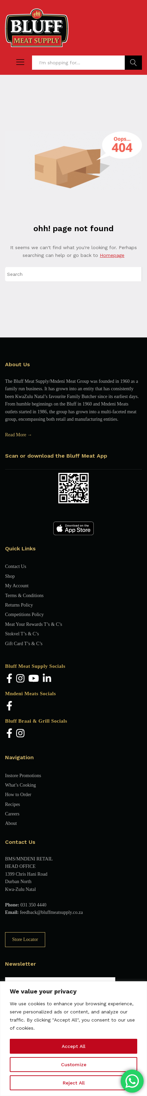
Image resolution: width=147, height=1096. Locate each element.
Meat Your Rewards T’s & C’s (33, 624)
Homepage (112, 255)
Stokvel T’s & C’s (22, 633)
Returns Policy (19, 605)
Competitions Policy (24, 614)
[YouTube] (33, 679)
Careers (12, 813)
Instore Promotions (23, 775)
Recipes (12, 804)
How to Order (18, 794)
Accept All (73, 1046)
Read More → (18, 434)
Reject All (74, 1083)
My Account (17, 585)
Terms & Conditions (24, 595)
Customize (73, 1064)
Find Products (133, 63)
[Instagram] (20, 679)
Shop (10, 576)
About (11, 823)
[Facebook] (9, 679)
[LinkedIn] (47, 679)
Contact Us (15, 566)
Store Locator (25, 939)
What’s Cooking (20, 785)
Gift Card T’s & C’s (23, 643)
